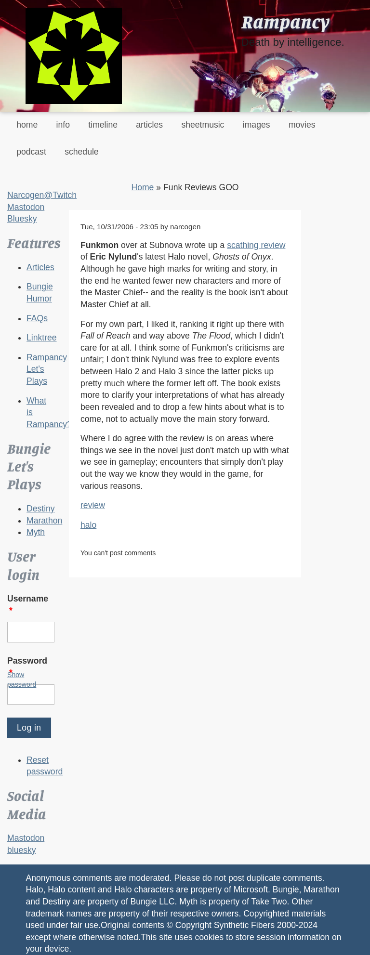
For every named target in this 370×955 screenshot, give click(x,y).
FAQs (37, 318)
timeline (103, 125)
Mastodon (25, 207)
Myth (35, 532)
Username (27, 604)
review (92, 505)
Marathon (44, 520)
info (63, 125)
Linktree (41, 337)
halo (88, 525)
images (256, 125)
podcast (31, 152)
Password (27, 667)
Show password (21, 679)
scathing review (256, 245)
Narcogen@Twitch (42, 195)
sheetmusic (202, 125)
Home (142, 187)
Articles (40, 267)
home (27, 125)
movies (302, 125)
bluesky (21, 850)
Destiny (40, 508)
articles (149, 125)
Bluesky (22, 218)
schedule (81, 152)
